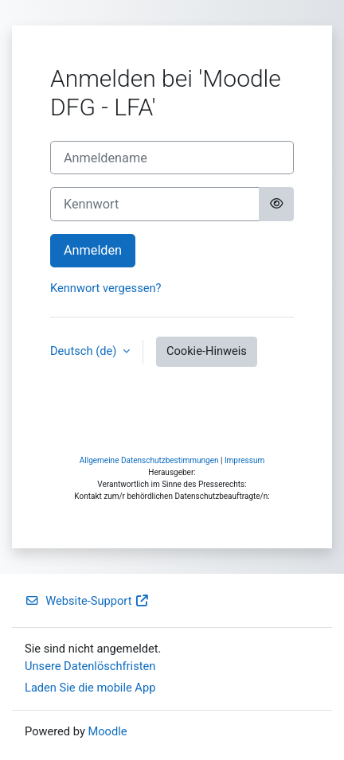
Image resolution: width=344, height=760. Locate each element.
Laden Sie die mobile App (90, 687)
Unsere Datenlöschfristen (90, 666)
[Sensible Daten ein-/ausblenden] (276, 203)
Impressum (244, 460)
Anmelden (93, 250)
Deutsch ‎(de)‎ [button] (84, 351)
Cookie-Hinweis (206, 351)
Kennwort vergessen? (105, 288)
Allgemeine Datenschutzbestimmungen (149, 460)
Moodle (107, 731)
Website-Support (87, 601)
